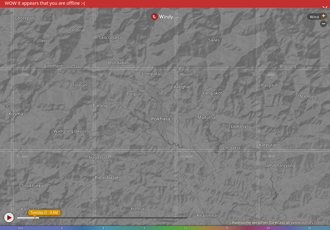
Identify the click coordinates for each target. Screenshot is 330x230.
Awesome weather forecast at (277, 222)
